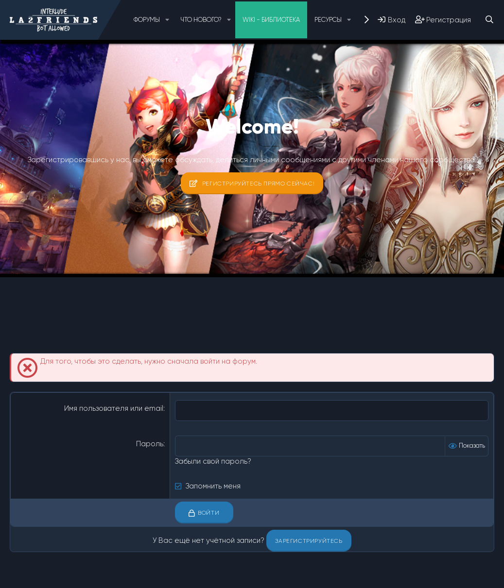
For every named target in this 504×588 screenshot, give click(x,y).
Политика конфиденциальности (227, 576)
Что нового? (201, 19)
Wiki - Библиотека (271, 19)
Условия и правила (144, 576)
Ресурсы (328, 19)
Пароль (149, 443)
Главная (325, 576)
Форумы (147, 19)
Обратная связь (86, 576)
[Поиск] (489, 19)
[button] (167, 19)
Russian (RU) (34, 576)
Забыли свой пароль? (213, 461)
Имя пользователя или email (113, 408)
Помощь (294, 576)
